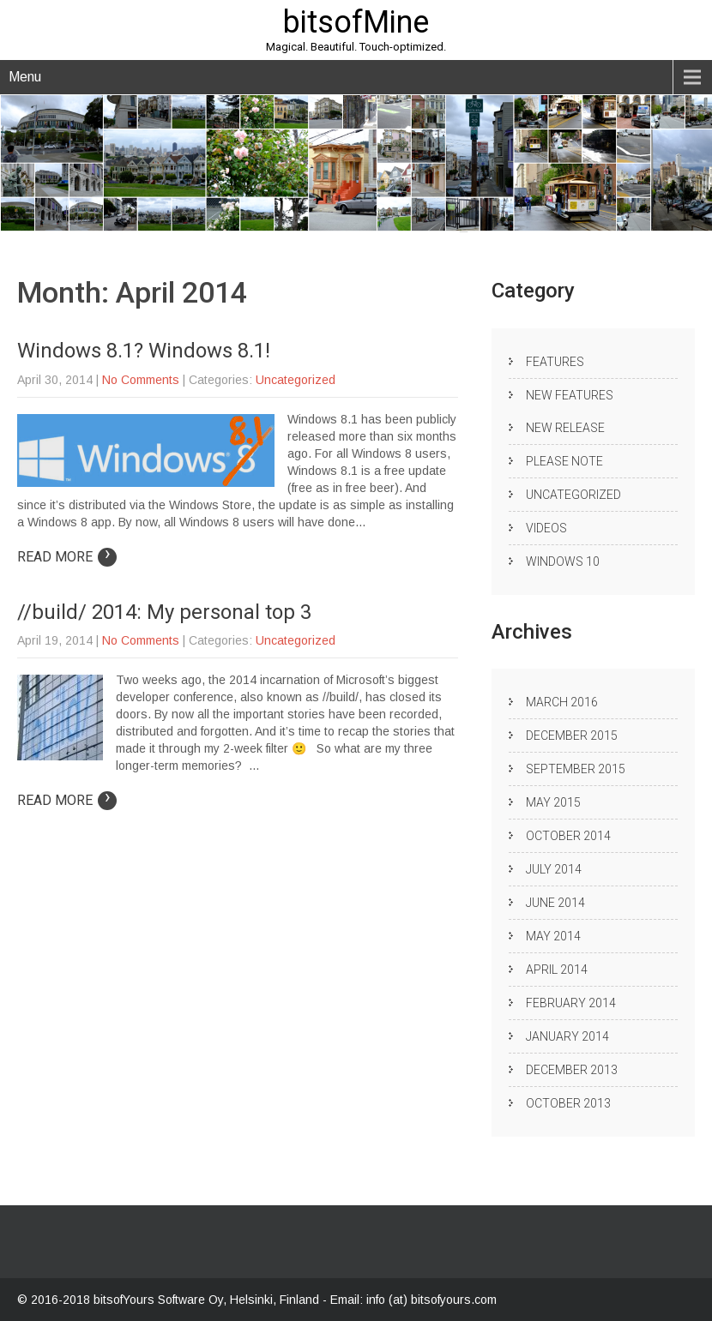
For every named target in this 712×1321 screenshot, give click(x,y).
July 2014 (554, 869)
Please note (564, 461)
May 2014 (553, 936)
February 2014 (571, 1003)
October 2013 (568, 1103)
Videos (546, 528)
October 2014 (568, 836)
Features (555, 362)
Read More (67, 557)
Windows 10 (563, 561)
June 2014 (555, 903)
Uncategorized (295, 380)
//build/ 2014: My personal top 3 (164, 612)
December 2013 (572, 1070)
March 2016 (562, 702)
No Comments (140, 380)
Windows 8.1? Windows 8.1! (143, 351)
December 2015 (572, 735)
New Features (569, 395)
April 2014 (557, 969)
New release (565, 428)
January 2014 (567, 1036)
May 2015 (553, 802)
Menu (25, 76)
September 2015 (575, 769)
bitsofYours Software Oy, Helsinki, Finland (208, 1299)
